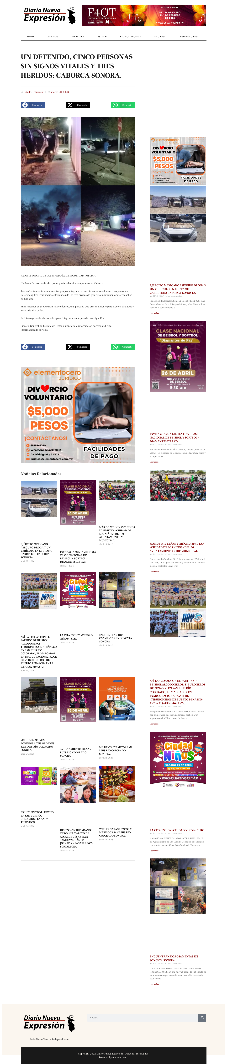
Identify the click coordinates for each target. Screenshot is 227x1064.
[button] (33, 105)
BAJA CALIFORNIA (130, 36)
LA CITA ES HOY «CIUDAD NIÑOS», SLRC (76, 637)
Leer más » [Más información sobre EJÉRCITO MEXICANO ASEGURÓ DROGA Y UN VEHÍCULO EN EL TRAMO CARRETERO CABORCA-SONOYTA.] (154, 313)
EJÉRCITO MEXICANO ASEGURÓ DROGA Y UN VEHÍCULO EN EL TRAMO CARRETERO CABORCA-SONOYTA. (36, 550)
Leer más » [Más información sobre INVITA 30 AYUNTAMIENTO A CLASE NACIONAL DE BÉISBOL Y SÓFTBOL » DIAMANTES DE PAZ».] (154, 462)
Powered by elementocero (113, 1057)
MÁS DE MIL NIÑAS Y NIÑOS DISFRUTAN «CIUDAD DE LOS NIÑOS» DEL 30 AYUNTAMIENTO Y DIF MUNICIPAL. (117, 534)
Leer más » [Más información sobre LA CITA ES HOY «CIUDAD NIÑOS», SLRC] (154, 851)
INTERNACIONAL (190, 36)
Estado (27, 92)
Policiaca (38, 92)
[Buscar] (202, 1018)
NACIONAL (160, 36)
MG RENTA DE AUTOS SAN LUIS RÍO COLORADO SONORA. (115, 751)
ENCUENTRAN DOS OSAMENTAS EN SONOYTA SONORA (115, 638)
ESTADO (102, 36)
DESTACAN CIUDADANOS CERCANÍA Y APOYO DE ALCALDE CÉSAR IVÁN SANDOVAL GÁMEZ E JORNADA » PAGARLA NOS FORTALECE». (76, 838)
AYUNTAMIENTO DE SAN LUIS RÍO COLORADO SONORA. (75, 752)
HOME (30, 36)
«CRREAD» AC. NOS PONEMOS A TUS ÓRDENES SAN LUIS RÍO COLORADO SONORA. (37, 745)
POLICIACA (78, 36)
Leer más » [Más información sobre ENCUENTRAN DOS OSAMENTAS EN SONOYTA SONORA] (154, 984)
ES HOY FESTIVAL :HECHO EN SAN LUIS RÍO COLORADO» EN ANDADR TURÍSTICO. (37, 817)
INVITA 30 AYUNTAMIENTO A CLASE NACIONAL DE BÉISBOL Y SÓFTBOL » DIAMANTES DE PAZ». (78, 557)
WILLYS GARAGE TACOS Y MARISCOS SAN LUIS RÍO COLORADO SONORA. (115, 833)
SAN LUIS (53, 36)
